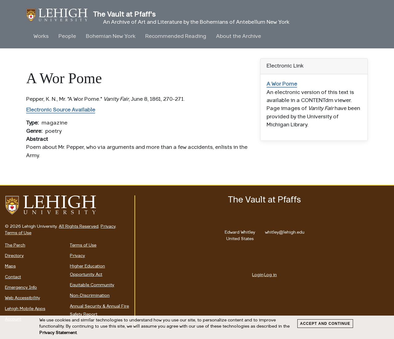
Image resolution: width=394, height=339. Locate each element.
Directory (14, 256)
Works (41, 36)
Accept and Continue (325, 323)
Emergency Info (21, 287)
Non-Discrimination (90, 295)
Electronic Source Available (60, 110)
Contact (13, 277)
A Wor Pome (282, 84)
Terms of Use (18, 233)
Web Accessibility (22, 298)
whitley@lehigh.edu (284, 231)
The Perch (15, 245)
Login (257, 275)
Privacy (108, 226)
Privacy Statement (58, 333)
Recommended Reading (175, 36)
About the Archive (238, 36)
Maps (10, 266)
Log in (270, 275)
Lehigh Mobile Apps (25, 309)
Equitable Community (92, 285)
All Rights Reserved (78, 226)
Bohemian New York (110, 36)
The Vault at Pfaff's (59, 15)
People (67, 36)
